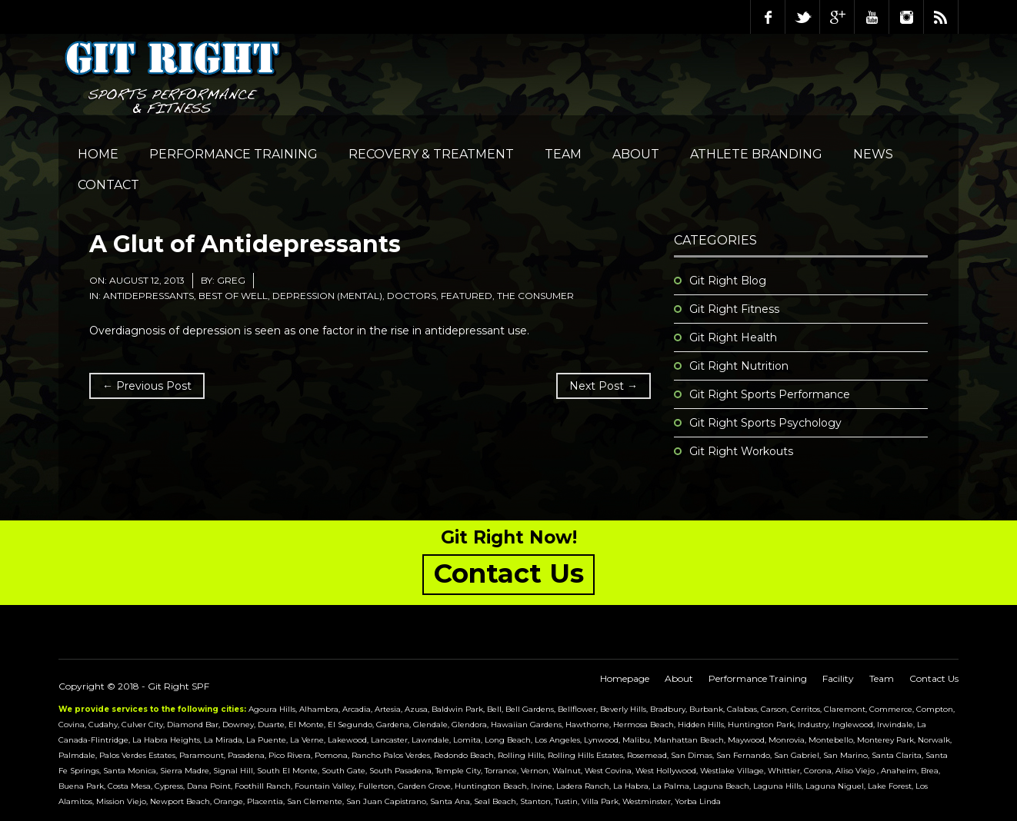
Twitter (802, 17)
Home (98, 154)
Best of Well (233, 295)
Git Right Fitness (734, 309)
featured (466, 295)
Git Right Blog (727, 281)
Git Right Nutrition (739, 366)
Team (563, 154)
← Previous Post (147, 386)
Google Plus (837, 17)
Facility (838, 678)
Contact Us (934, 678)
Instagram (906, 17)
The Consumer (535, 295)
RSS (941, 17)
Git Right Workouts (741, 451)
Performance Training (233, 154)
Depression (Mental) (327, 295)
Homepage (624, 678)
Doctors (411, 295)
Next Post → (603, 386)
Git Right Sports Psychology (765, 423)
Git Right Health (733, 337)
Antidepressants (148, 295)
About (635, 154)
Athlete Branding (756, 154)
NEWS (873, 154)
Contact (108, 185)
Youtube (872, 17)
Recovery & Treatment (431, 154)
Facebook (768, 17)
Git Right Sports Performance (769, 394)
